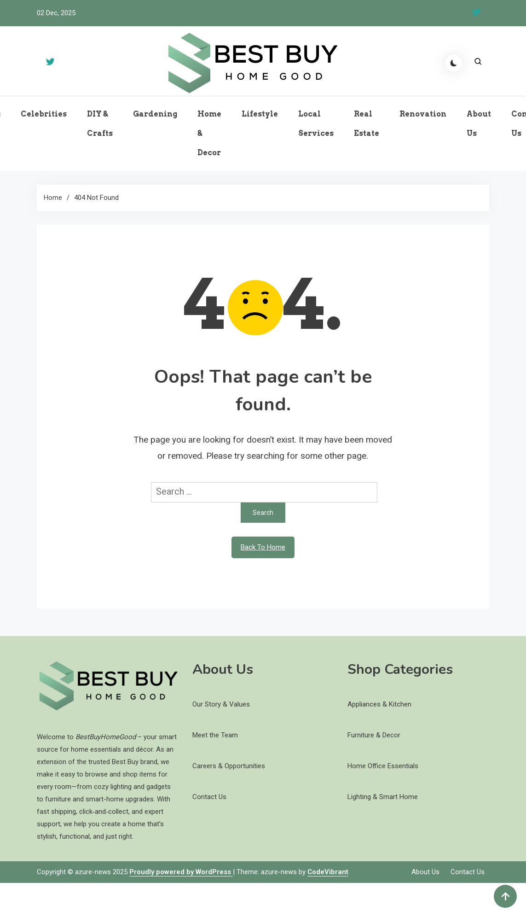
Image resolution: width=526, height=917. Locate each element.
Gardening (155, 114)
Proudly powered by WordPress (181, 872)
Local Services (316, 124)
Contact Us (468, 872)
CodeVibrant (327, 872)
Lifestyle (260, 114)
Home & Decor (209, 133)
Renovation (422, 114)
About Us (479, 124)
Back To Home (263, 547)
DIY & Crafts (100, 124)
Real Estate (366, 124)
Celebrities (44, 114)
